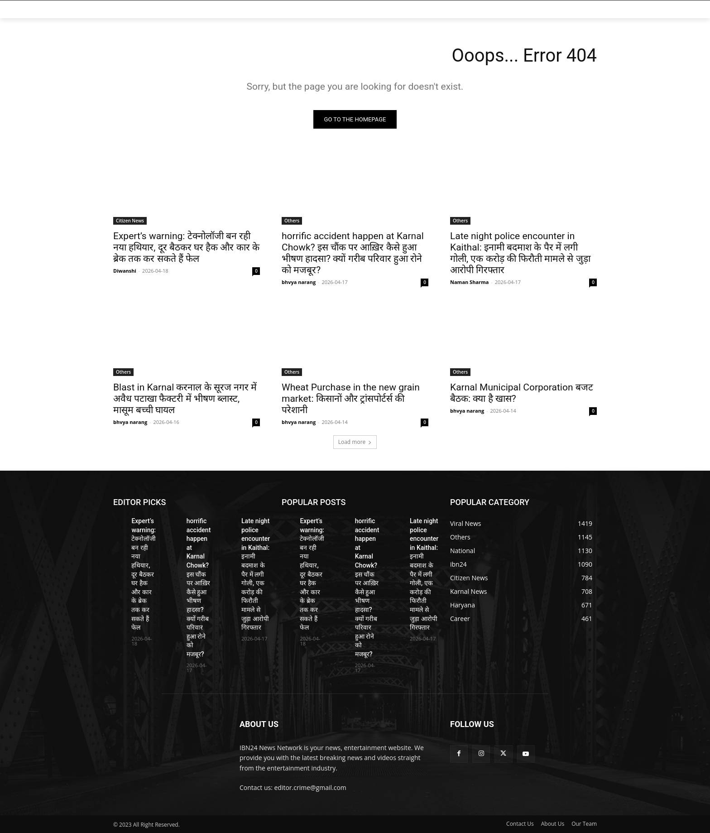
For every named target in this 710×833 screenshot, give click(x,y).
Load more (355, 442)
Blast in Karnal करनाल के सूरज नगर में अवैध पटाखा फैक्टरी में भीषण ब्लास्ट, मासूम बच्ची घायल (185, 398)
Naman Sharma (469, 282)
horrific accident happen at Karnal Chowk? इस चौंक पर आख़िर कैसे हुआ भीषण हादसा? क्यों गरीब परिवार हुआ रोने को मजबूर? (353, 253)
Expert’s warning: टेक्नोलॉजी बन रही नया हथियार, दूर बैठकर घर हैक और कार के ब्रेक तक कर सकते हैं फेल (186, 247)
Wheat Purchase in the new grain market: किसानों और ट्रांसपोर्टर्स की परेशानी (351, 398)
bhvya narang (299, 282)
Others (291, 220)
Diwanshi (124, 270)
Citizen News (130, 220)
